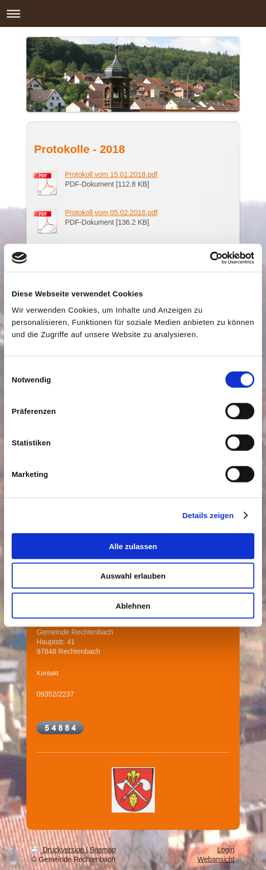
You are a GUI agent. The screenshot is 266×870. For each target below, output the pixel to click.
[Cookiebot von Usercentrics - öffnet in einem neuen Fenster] (209, 257)
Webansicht (216, 859)
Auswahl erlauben (133, 576)
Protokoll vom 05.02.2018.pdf (111, 212)
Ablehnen (133, 605)
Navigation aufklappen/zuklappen (133, 13)
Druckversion (58, 850)
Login (226, 850)
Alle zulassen (133, 546)
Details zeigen (208, 515)
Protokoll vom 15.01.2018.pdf (111, 174)
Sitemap (103, 850)
